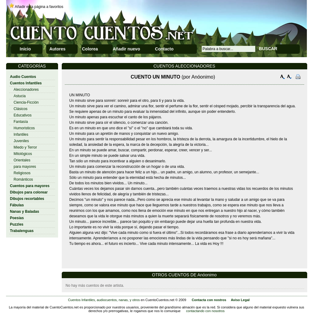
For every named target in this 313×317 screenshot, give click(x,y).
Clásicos (21, 109)
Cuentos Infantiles (26, 83)
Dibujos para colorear (29, 192)
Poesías (17, 218)
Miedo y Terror (25, 147)
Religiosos (22, 173)
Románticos (23, 179)
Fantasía (21, 122)
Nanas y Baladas (24, 211)
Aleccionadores (26, 89)
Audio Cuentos (23, 77)
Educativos (23, 115)
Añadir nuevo (126, 48)
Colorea (90, 48)
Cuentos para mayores (30, 186)
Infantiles (21, 134)
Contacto (164, 48)
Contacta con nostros (209, 300)
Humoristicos (24, 128)
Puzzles (17, 224)
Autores (57, 48)
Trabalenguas (22, 231)
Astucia (20, 96)
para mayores (25, 166)
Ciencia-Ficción (26, 102)
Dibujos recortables (27, 199)
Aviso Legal (240, 300)
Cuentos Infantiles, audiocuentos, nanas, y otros (104, 300)
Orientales (22, 160)
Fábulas (17, 205)
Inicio (25, 48)
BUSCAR (268, 48)
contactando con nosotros (205, 311)
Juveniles (21, 141)
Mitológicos (23, 154)
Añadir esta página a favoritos (39, 7)
